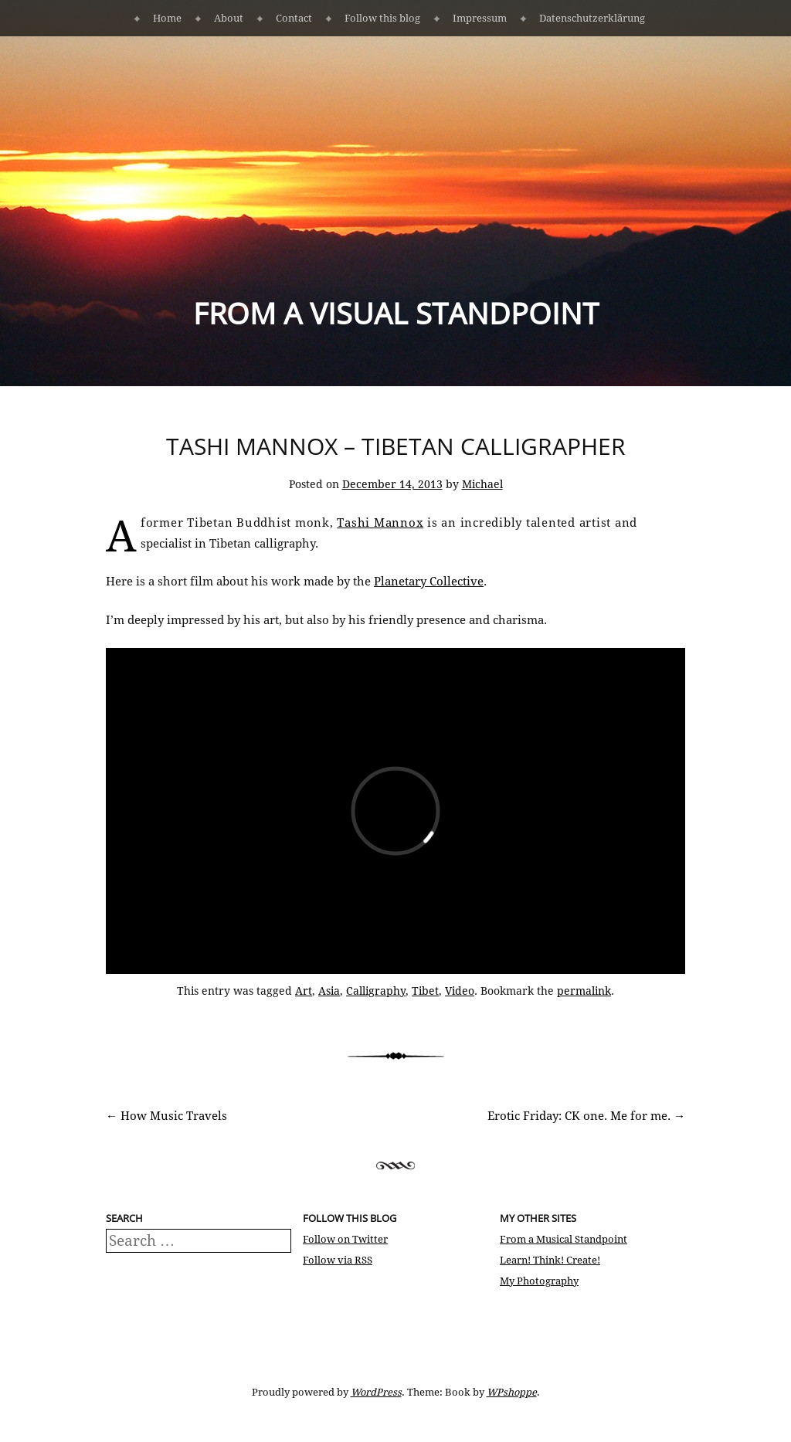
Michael (482, 484)
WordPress (376, 1392)
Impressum (480, 18)
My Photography (539, 1281)
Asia (329, 991)
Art (303, 991)
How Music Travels (166, 1116)
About (228, 18)
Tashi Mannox (380, 523)
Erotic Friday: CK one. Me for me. (586, 1116)
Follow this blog (382, 18)
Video (459, 991)
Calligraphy (376, 991)
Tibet (425, 991)
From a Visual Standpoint (396, 313)
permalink (584, 991)
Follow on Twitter (345, 1239)
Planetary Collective (429, 582)
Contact (294, 18)
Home (167, 18)
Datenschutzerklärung (592, 18)
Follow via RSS (337, 1260)
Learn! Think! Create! (550, 1260)
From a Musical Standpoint (563, 1239)
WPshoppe (512, 1392)
